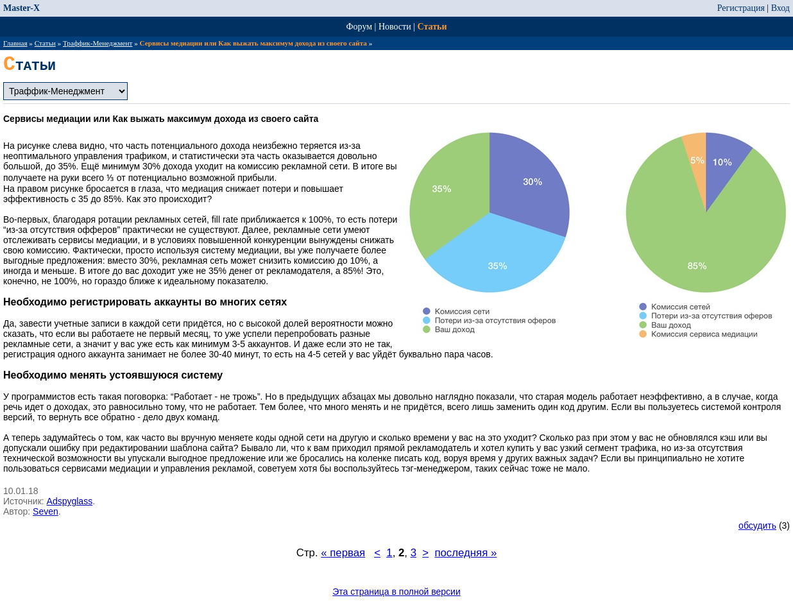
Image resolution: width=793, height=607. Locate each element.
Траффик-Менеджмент (97, 43)
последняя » (465, 553)
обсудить (757, 525)
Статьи (432, 26)
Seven (45, 511)
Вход (780, 8)
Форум (359, 26)
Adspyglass (70, 501)
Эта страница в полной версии (396, 591)
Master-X (21, 8)
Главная (15, 43)
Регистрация (741, 8)
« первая (343, 553)
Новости (395, 26)
